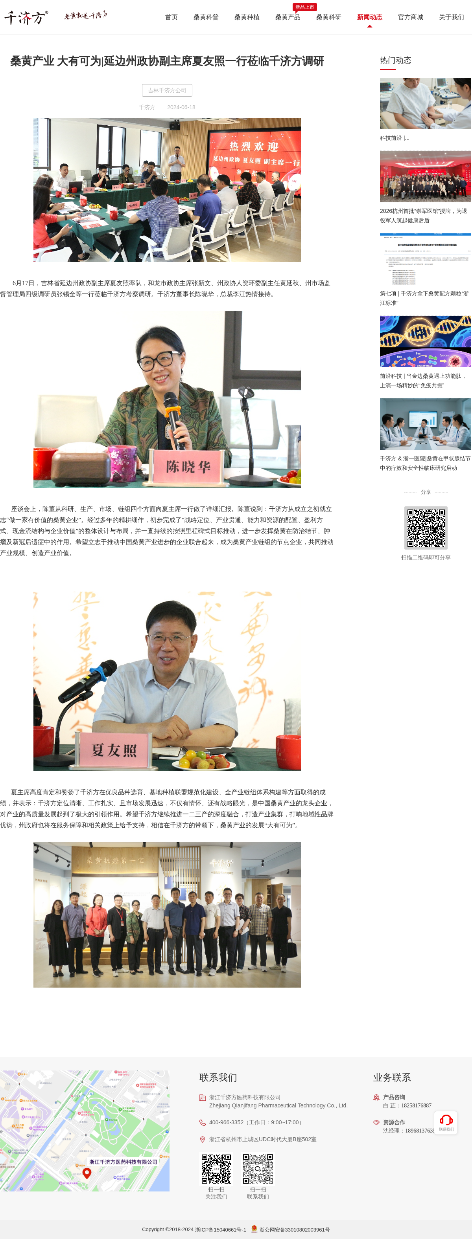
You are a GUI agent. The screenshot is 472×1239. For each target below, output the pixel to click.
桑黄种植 (247, 17)
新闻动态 (369, 17)
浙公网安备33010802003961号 (295, 1230)
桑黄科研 (328, 17)
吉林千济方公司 (167, 90)
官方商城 (410, 17)
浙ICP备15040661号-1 (220, 1230)
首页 (171, 17)
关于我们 (451, 17)
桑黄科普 (206, 17)
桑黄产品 (288, 17)
